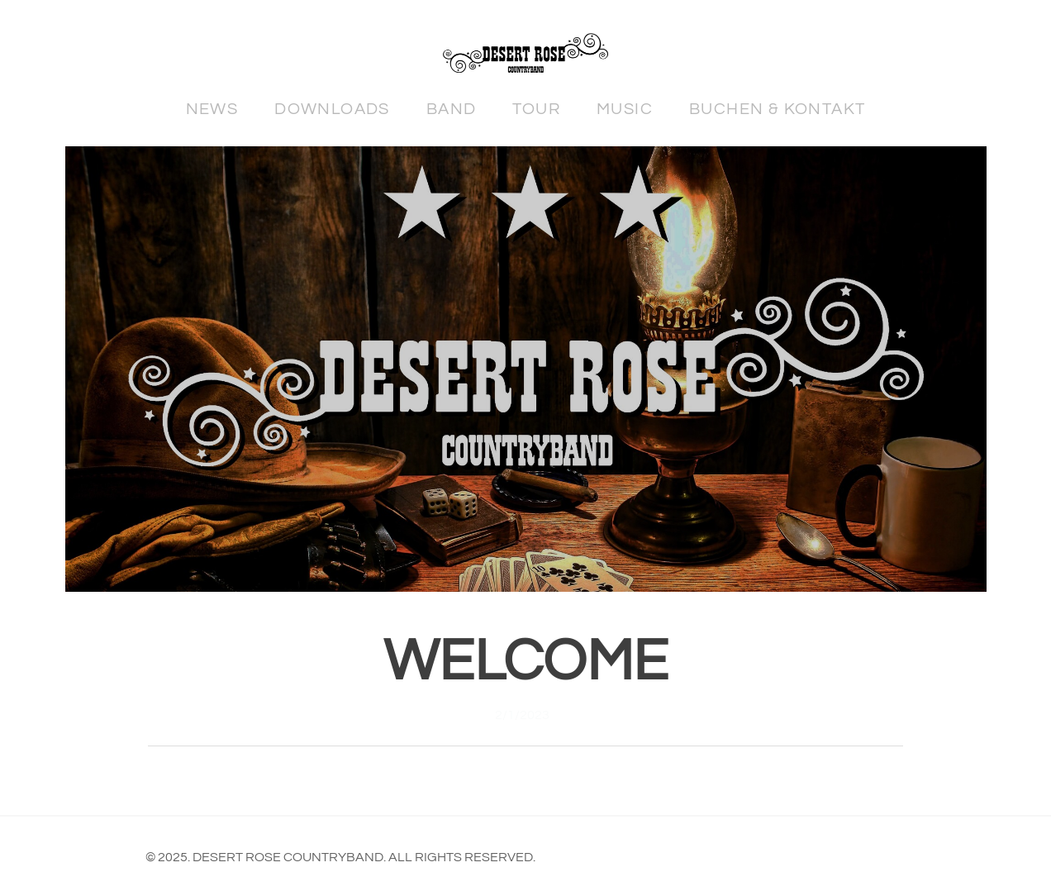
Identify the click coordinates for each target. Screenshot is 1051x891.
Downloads (332, 109)
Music (625, 109)
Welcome (525, 662)
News (212, 109)
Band (451, 109)
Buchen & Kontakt (777, 109)
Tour (536, 109)
